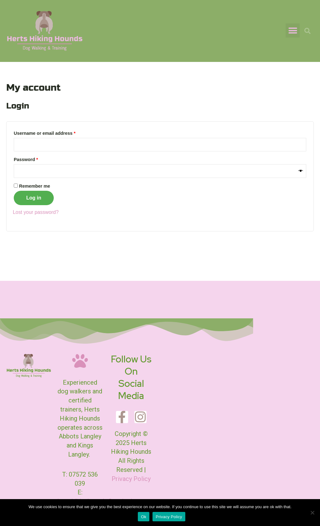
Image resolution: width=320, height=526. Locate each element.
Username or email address (54, 132)
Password (35, 158)
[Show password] (300, 171)
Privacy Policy (131, 479)
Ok (143, 516)
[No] (312, 512)
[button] (293, 30)
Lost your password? (36, 212)
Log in (33, 197)
